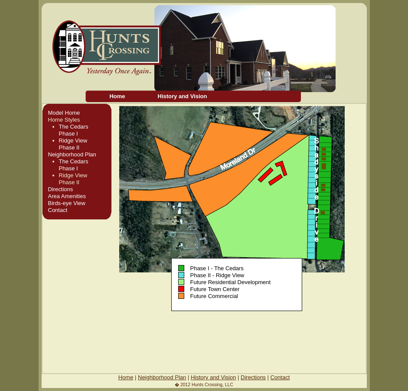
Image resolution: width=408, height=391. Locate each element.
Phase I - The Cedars (216, 268)
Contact (58, 210)
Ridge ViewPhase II (73, 144)
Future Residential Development (230, 282)
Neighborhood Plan (72, 154)
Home (117, 96)
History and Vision (182, 96)
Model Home (64, 112)
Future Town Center (214, 289)
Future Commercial (214, 296)
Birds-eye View (66, 203)
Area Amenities (67, 196)
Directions (60, 189)
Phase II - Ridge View (217, 275)
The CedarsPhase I (73, 130)
